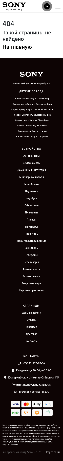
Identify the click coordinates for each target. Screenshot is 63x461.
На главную (17, 47)
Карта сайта (53, 452)
